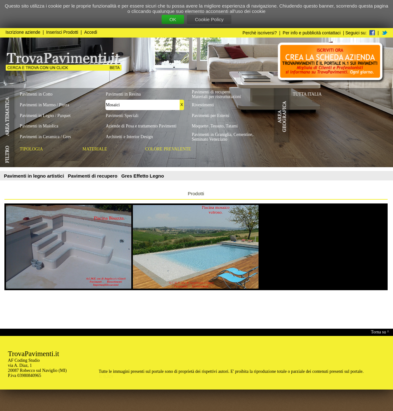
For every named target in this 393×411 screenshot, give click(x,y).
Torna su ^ (380, 332)
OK (173, 19)
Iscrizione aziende (23, 32)
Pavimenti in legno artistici (34, 176)
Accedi (90, 32)
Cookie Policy (209, 19)
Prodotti (196, 193)
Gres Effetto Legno (142, 176)
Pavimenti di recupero (93, 176)
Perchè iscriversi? (259, 33)
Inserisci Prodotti (62, 32)
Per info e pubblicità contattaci (312, 33)
